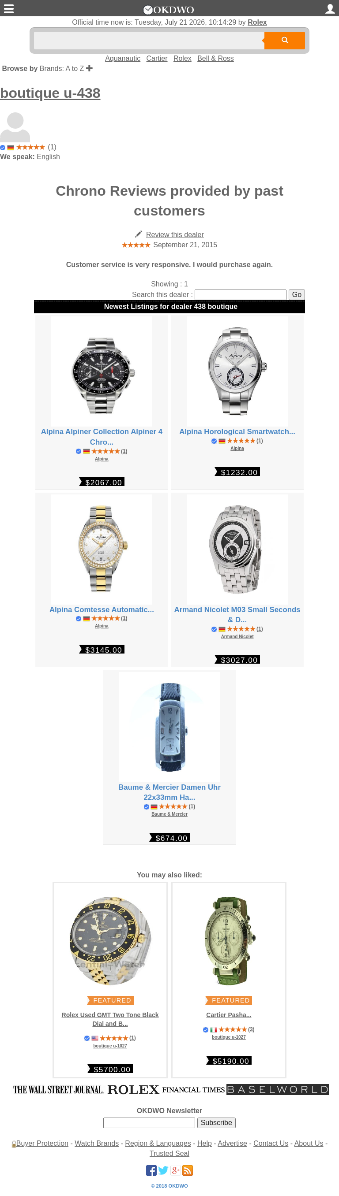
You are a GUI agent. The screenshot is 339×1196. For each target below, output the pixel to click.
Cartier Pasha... (228, 1014)
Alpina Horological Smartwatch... (237, 431)
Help (204, 1143)
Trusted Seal (169, 1153)
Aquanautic (122, 58)
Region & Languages (158, 1143)
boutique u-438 (50, 93)
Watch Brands (97, 1143)
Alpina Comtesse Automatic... (101, 609)
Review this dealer (175, 234)
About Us (309, 1143)
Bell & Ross (215, 58)
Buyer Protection (42, 1143)
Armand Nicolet (237, 636)
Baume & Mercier (169, 814)
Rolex (257, 22)
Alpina (102, 459)
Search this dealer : (162, 294)
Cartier (157, 58)
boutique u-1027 (110, 1046)
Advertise (232, 1143)
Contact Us (270, 1143)
